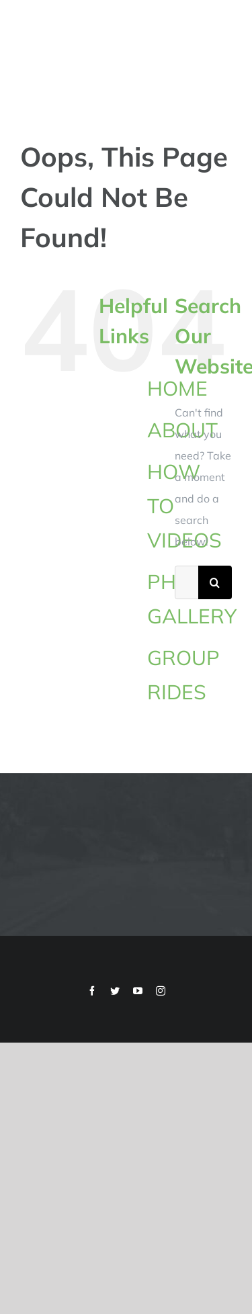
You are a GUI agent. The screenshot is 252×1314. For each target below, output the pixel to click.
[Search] (215, 582)
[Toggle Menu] (223, 49)
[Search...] (186, 582)
